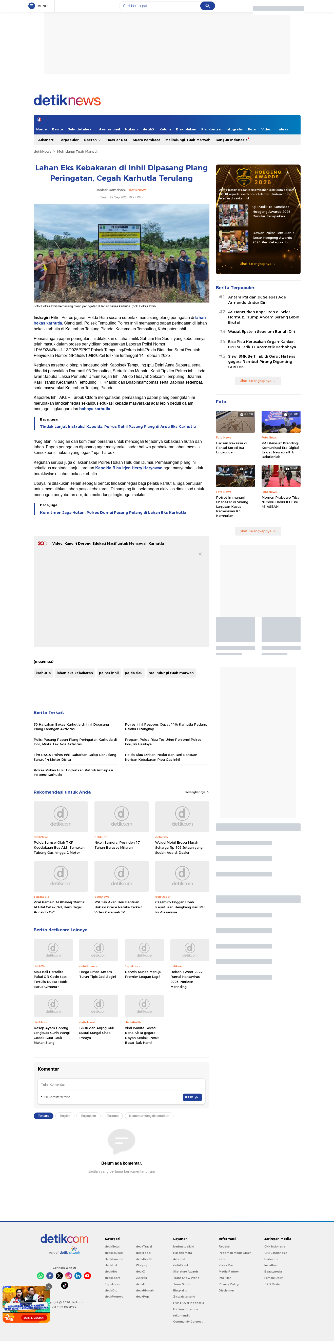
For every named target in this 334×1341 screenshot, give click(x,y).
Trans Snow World (186, 1278)
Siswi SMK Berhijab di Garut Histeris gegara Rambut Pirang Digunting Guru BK (261, 361)
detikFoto (143, 1284)
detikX (148, 129)
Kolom (165, 129)
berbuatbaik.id (183, 1246)
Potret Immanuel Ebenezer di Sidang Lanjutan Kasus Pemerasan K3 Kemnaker (232, 506)
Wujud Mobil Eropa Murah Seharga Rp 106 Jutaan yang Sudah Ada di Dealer (179, 847)
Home (41, 129)
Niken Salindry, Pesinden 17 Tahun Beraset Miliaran (117, 844)
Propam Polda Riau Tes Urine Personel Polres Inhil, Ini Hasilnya (163, 741)
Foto (252, 129)
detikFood (143, 1253)
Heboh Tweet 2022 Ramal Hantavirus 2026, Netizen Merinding (186, 979)
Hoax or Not (117, 140)
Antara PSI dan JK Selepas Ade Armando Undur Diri (257, 300)
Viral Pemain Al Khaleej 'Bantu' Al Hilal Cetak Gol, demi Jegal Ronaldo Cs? (59, 907)
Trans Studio (182, 1284)
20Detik (141, 1278)
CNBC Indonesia (275, 1253)
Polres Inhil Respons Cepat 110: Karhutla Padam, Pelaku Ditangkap (166, 726)
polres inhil (109, 673)
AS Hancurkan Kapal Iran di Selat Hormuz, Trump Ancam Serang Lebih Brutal (263, 317)
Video (266, 129)
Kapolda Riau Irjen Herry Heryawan (128, 468)
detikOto (111, 1290)
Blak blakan (186, 129)
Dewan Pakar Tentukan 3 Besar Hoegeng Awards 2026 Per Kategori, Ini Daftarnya (273, 237)
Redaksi (224, 1246)
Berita (57, 129)
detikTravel (144, 1246)
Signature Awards (186, 1271)
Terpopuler (69, 140)
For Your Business (185, 1309)
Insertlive (270, 1265)
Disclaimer (226, 1290)
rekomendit (181, 1315)
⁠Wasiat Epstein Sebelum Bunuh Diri (261, 331)
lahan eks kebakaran (75, 673)
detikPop (142, 1296)
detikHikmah (145, 1290)
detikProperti (114, 1296)
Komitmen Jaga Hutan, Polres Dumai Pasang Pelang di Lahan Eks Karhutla (113, 512)
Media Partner (229, 1271)
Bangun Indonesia (231, 140)
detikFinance (114, 1259)
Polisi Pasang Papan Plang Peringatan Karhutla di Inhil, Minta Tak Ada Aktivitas (75, 741)
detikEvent (180, 1265)
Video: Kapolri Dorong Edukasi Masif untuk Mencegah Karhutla (108, 543)
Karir (222, 1259)
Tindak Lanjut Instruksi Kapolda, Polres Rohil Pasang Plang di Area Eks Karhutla (118, 426)
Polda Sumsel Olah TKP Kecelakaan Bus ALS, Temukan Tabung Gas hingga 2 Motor (59, 847)
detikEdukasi (114, 1253)
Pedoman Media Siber (235, 1253)
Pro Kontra (211, 129)
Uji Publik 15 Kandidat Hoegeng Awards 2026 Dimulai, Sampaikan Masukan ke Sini (271, 211)
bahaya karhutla (94, 409)
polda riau (134, 673)
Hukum (131, 129)
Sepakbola (112, 1284)
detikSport (112, 1278)
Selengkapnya (197, 792)
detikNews (42, 151)
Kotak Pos (226, 1265)
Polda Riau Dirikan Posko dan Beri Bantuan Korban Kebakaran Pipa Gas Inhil (161, 757)
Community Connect (188, 1321)
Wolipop (142, 1265)
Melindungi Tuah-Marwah (187, 140)
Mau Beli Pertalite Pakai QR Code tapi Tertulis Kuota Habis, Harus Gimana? (51, 979)
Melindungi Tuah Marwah (78, 151)
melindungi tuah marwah (171, 673)
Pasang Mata (182, 1253)
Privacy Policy (229, 1284)
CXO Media (272, 1284)
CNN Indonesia (274, 1246)
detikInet (111, 1265)
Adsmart (46, 140)
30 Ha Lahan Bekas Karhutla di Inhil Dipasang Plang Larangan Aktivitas (71, 726)
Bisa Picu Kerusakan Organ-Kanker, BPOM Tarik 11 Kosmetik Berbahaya (262, 344)
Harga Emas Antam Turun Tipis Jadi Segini (97, 974)
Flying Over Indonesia (188, 1303)
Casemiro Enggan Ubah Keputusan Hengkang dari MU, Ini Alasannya (180, 907)
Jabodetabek (79, 129)
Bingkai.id (180, 1290)
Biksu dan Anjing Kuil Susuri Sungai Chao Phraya (96, 1033)
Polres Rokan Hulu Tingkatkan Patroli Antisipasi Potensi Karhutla (73, 772)
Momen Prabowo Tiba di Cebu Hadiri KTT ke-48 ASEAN (280, 501)
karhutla (43, 673)
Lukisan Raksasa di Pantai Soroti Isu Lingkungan (231, 447)
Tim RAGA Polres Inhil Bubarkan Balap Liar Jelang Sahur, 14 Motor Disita (75, 757)
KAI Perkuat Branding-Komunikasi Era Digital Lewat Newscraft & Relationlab (280, 450)
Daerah (92, 140)
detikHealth (144, 1259)
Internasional (108, 129)
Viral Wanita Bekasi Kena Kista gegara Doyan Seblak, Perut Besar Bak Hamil (142, 1035)
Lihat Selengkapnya (258, 264)
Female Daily (273, 1278)
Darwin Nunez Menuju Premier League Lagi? (143, 974)
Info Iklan (225, 1278)
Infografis (234, 129)
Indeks (282, 129)
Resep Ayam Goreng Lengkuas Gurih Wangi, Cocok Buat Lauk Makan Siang (52, 1035)
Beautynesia (273, 1271)
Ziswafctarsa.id (184, 1296)
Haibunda (271, 1259)
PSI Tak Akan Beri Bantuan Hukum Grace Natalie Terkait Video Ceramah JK (118, 907)
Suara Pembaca (146, 140)
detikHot (111, 1271)
